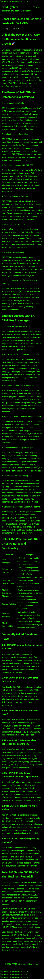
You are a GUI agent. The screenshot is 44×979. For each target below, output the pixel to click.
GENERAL (19, 29)
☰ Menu (37, 7)
